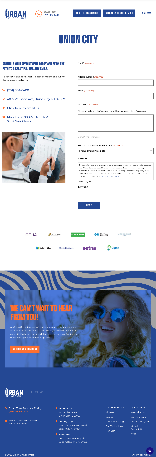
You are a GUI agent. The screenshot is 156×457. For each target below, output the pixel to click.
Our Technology (114, 437)
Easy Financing (139, 428)
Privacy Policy (106, 176)
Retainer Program (140, 432)
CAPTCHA (83, 187)
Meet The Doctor (140, 423)
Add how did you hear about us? (100, 145)
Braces (109, 428)
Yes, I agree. (86, 181)
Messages (88, 104)
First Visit (110, 442)
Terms (116, 176)
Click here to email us (20, 119)
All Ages (110, 423)
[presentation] (96, 194)
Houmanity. (145, 455)
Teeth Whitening (115, 432)
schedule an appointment (25, 360)
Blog (133, 444)
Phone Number (91, 77)
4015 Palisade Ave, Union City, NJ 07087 (33, 110)
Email (86, 90)
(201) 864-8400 (15, 101)
